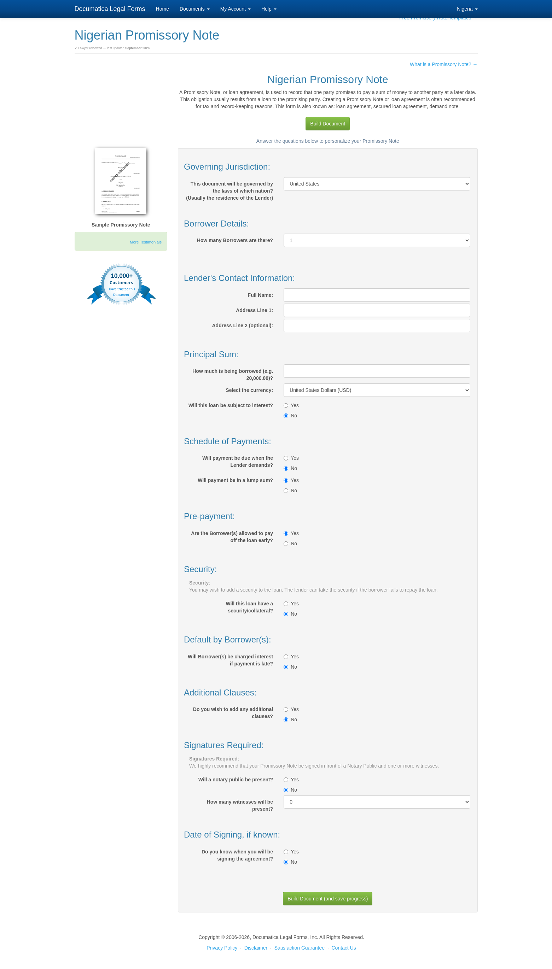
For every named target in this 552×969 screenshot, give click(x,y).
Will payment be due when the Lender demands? (237, 461)
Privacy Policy (222, 948)
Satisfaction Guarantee (299, 948)
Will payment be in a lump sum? (235, 480)
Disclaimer (255, 948)
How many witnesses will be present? (240, 805)
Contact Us (344, 948)
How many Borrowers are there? (235, 240)
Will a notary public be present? (235, 779)
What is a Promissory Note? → (443, 64)
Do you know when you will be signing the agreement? (237, 855)
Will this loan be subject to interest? (230, 405)
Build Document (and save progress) (327, 899)
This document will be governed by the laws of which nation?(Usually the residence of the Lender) (229, 191)
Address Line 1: (254, 310)
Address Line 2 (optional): (242, 325)
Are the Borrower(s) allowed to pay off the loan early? (232, 536)
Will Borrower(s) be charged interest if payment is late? (230, 660)
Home (162, 9)
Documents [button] (195, 9)
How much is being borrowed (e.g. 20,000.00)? (232, 374)
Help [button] (269, 9)
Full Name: (260, 295)
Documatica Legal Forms (110, 8)
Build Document (327, 124)
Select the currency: (249, 390)
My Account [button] (235, 9)
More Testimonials (146, 242)
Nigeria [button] (467, 9)
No (290, 415)
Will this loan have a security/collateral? (249, 607)
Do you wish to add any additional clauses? (233, 712)
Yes (291, 405)
